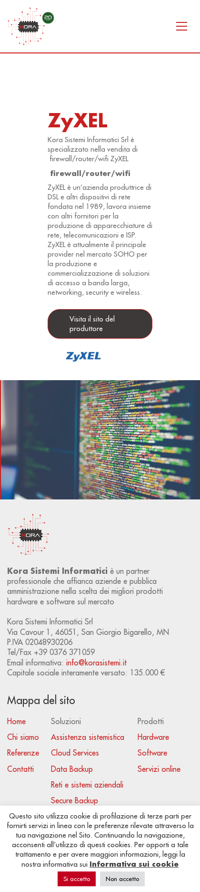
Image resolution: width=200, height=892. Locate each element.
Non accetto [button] (122, 878)
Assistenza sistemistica (87, 737)
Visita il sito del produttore (92, 323)
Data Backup (72, 769)
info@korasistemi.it (96, 662)
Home (16, 721)
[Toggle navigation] (181, 26)
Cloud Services (75, 752)
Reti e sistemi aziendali (87, 784)
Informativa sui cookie (134, 864)
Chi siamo (23, 737)
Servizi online (159, 769)
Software (152, 752)
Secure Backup (74, 800)
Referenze (23, 752)
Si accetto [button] (76, 878)
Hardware (153, 737)
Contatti (20, 769)
